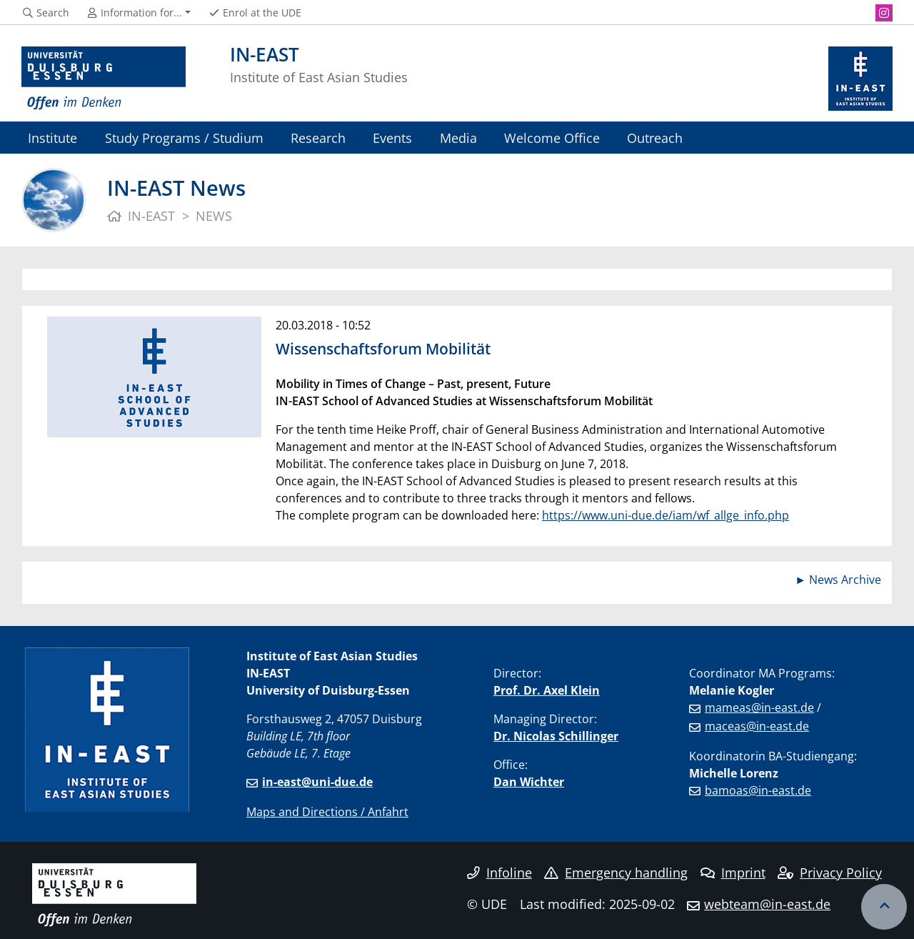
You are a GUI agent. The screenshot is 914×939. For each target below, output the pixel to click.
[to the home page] (103, 78)
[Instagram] (884, 12)
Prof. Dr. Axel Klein (546, 690)
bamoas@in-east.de (758, 790)
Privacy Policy (830, 872)
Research (318, 137)
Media (458, 137)
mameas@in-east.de (759, 707)
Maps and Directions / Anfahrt (327, 812)
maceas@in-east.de (757, 726)
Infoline (499, 872)
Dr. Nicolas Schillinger (555, 736)
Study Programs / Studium (184, 137)
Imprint (732, 872)
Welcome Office (552, 137)
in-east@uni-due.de (317, 782)
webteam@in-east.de (767, 904)
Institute (52, 137)
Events (392, 137)
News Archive (845, 579)
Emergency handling (616, 872)
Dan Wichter (528, 782)
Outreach (655, 137)
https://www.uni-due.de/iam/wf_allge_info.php (665, 515)
